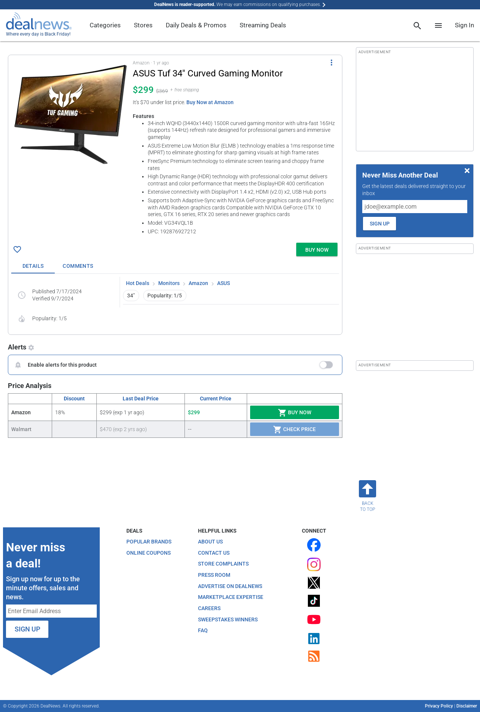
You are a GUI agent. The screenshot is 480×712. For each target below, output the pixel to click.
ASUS (223, 283)
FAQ (203, 630)
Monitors (169, 283)
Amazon (198, 283)
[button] (175, 147)
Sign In (464, 25)
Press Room (214, 575)
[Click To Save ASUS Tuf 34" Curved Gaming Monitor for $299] (17, 249)
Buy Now (294, 412)
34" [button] (131, 296)
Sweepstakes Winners (228, 619)
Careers (209, 608)
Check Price (294, 429)
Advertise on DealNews (230, 586)
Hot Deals (137, 283)
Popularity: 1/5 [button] (164, 296)
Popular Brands (148, 542)
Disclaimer (466, 706)
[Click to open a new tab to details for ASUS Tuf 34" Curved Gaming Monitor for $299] (70, 114)
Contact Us (214, 553)
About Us (210, 542)
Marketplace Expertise (230, 597)
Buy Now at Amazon (210, 102)
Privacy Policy (439, 706)
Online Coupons (148, 553)
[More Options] (331, 62)
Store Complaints (223, 564)
